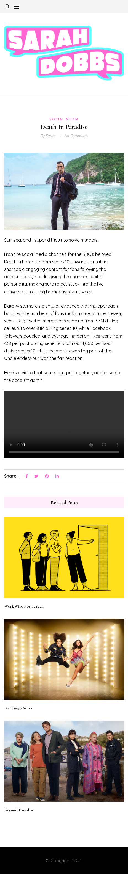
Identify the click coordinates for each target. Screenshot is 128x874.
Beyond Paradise (19, 810)
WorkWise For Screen (24, 606)
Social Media (64, 119)
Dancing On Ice (18, 708)
